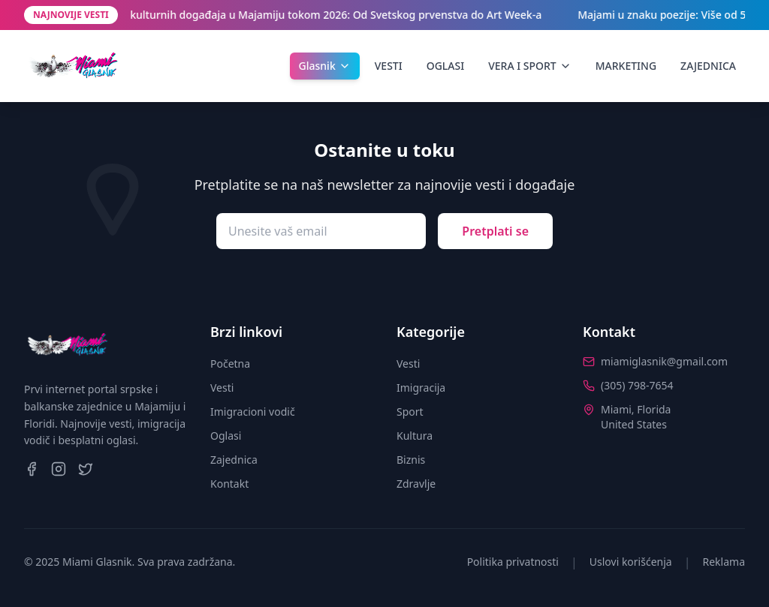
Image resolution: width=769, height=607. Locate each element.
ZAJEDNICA (708, 66)
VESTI (389, 66)
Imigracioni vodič (252, 411)
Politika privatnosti (513, 561)
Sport (410, 411)
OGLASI (445, 66)
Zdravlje (416, 483)
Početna (230, 363)
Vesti (222, 387)
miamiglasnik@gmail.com (664, 361)
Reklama (724, 561)
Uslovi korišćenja (631, 561)
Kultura (415, 435)
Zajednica (234, 459)
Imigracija (421, 387)
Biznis (411, 459)
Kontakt (229, 483)
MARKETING (626, 66)
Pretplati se (495, 231)
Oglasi (225, 435)
